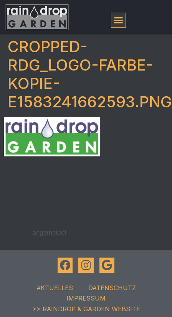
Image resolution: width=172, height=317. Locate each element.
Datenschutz (112, 288)
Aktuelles (54, 288)
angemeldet (49, 232)
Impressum (86, 298)
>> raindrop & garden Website (86, 309)
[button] (118, 20)
